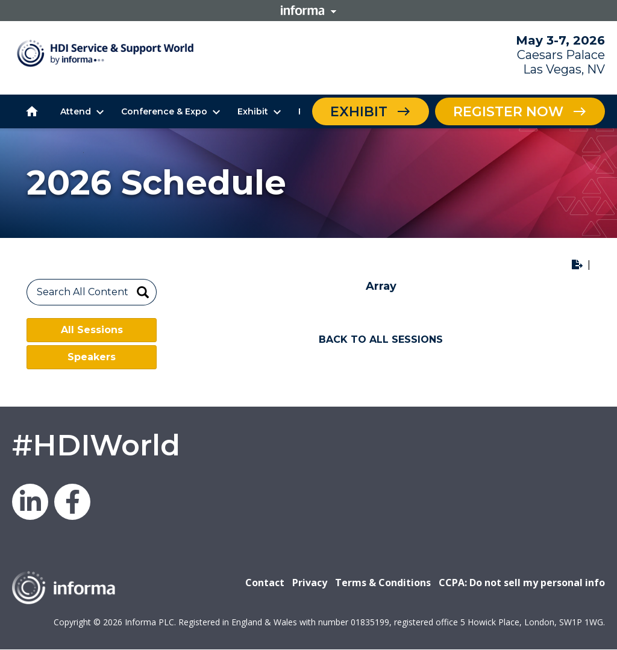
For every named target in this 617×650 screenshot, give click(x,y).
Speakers (91, 357)
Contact (264, 582)
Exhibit (358, 112)
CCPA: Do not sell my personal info (522, 582)
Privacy (309, 582)
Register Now (508, 112)
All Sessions (92, 330)
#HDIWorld (96, 445)
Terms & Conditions (383, 582)
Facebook (72, 502)
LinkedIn (30, 502)
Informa (308, 10)
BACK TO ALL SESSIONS (381, 339)
